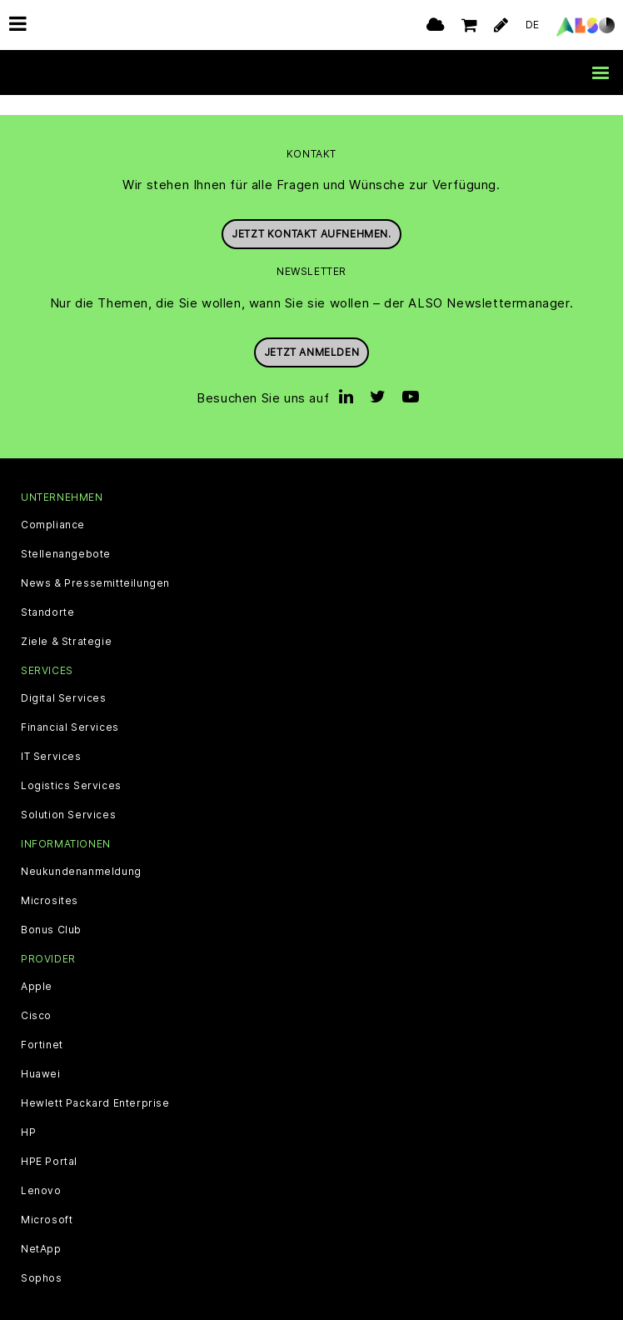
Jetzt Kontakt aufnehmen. (311, 215)
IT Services (51, 737)
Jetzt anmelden (311, 333)
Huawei (41, 1056)
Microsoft (46, 1202)
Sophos (41, 1260)
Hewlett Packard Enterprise (95, 1085)
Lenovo (41, 1172)
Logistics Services (71, 766)
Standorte (47, 593)
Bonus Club (51, 911)
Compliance (53, 506)
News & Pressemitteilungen (95, 564)
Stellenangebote (66, 535)
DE (533, 24)
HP (28, 1114)
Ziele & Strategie (66, 622)
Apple (36, 968)
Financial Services (70, 708)
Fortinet (42, 1026)
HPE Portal (49, 1143)
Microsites (49, 882)
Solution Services (68, 796)
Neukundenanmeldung (81, 852)
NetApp (41, 1231)
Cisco (36, 997)
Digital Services (64, 679)
